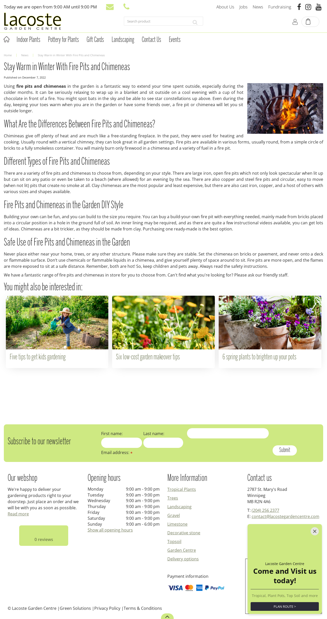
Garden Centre (181, 550)
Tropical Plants (181, 489)
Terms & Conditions (143, 608)
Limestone (177, 524)
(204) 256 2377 (265, 510)
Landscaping (179, 507)
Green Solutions (75, 608)
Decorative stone (183, 533)
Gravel (173, 515)
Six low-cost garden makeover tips (148, 357)
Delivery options (183, 559)
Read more (18, 514)
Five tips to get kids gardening (38, 357)
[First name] (121, 443)
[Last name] (163, 443)
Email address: (117, 452)
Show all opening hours (110, 530)
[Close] (315, 531)
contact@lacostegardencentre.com (285, 516)
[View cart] (311, 22)
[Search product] (155, 22)
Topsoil (174, 541)
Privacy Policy (107, 608)
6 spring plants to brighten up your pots (259, 357)
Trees (172, 498)
